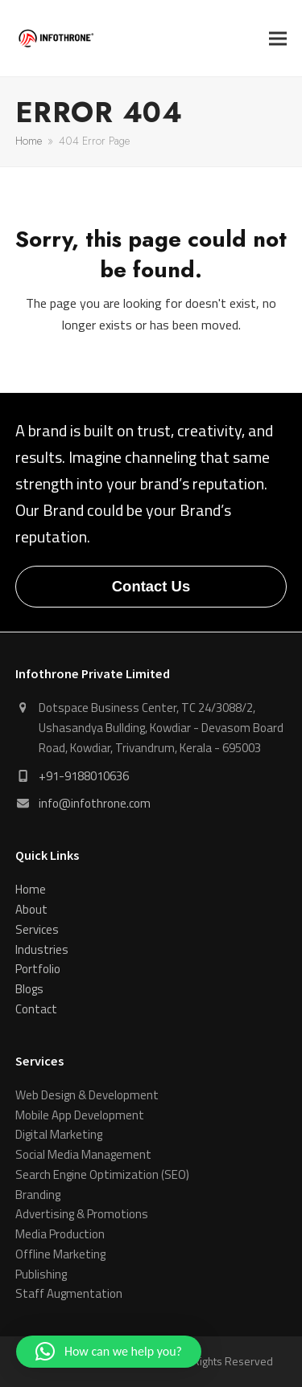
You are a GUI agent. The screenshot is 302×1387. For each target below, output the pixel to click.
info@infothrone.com (95, 803)
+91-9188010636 (84, 776)
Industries (41, 949)
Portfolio (37, 968)
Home (30, 889)
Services (37, 929)
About (31, 909)
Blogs (29, 989)
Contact (36, 1009)
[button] (278, 38)
